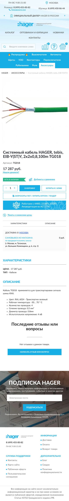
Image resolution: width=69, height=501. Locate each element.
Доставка (46, 440)
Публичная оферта (17, 469)
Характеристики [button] (19, 223)
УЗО (21, 60)
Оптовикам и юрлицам (34, 33)
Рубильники (22, 65)
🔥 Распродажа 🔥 (18, 55)
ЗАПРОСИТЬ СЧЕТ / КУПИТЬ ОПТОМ (34, 196)
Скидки (46, 465)
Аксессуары (47, 65)
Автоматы (55, 55)
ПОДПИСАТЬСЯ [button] (34, 408)
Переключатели (52, 60)
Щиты (11, 60)
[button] (17, 9)
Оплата (46, 445)
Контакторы (33, 60)
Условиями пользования (31, 417)
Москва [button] (23, 233)
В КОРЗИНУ (30, 188)
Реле (34, 65)
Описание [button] (50, 223)
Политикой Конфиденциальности (48, 414)
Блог (44, 460)
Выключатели (39, 55)
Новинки (58, 33)
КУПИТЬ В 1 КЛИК (54, 188)
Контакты (34, 38)
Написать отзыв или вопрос (34, 352)
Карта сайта (13, 465)
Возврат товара (49, 449)
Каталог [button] (10, 33)
